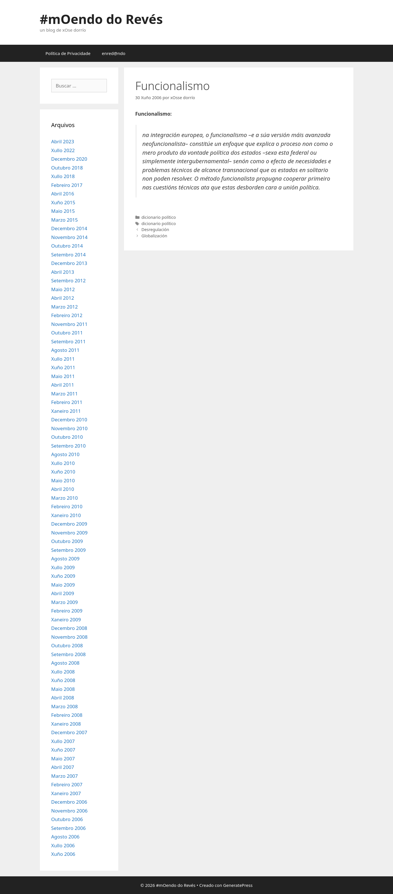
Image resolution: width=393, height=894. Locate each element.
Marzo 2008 (64, 706)
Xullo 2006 (63, 845)
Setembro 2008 (68, 654)
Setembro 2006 (68, 828)
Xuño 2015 (63, 202)
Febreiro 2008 (67, 715)
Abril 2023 (62, 141)
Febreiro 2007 (67, 784)
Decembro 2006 (69, 802)
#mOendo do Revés (101, 19)
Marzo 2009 (64, 602)
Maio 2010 (63, 480)
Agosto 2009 (65, 558)
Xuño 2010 (63, 471)
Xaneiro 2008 (66, 723)
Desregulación (155, 229)
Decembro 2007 (69, 732)
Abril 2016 (62, 193)
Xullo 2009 (63, 567)
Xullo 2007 (63, 741)
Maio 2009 (63, 584)
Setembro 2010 (68, 445)
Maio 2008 (63, 689)
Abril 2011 (62, 384)
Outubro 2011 (67, 332)
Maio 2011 (63, 376)
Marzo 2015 (64, 220)
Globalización (154, 235)
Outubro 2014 (67, 245)
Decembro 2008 (69, 628)
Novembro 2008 (69, 637)
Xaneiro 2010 (66, 515)
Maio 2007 (63, 758)
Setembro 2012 (68, 280)
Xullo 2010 (63, 463)
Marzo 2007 (64, 776)
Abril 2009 (62, 593)
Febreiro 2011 (67, 402)
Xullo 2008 (63, 671)
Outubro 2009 (67, 541)
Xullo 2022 (63, 150)
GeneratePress (238, 885)
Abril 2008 (62, 697)
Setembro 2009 (68, 550)
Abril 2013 (62, 272)
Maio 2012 (63, 289)
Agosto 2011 (65, 350)
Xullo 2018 (63, 176)
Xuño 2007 (63, 749)
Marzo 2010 (64, 498)
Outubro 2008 (67, 645)
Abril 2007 (62, 767)
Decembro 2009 (69, 524)
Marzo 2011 (64, 393)
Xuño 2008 (63, 680)
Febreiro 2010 (67, 506)
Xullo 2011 (63, 359)
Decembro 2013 (69, 263)
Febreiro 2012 (67, 315)
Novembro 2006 (69, 810)
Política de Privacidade (68, 53)
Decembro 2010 (69, 419)
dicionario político (158, 217)
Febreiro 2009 (67, 610)
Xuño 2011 (63, 367)
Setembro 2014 (68, 254)
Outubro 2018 (67, 167)
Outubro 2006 (67, 819)
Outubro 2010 (67, 437)
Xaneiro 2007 (66, 793)
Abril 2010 (62, 489)
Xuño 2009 (63, 576)
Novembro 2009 (69, 532)
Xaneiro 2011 (66, 411)
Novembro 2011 (69, 324)
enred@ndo (113, 53)
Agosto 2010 (65, 454)
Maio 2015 (63, 211)
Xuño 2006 (63, 854)
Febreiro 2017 (67, 185)
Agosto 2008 (65, 663)
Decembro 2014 (69, 228)
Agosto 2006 (65, 836)
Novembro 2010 (69, 428)
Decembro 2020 (69, 159)
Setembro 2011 (68, 341)
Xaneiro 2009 (66, 619)
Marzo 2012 (64, 306)
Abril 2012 (62, 298)
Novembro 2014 (69, 237)
